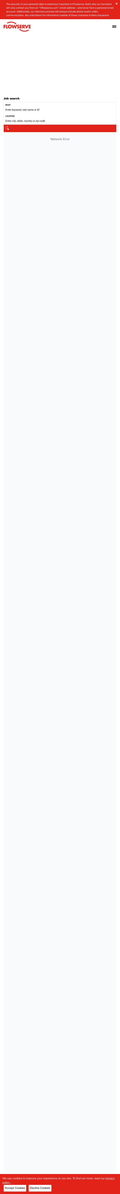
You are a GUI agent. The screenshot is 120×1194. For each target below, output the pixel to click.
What (8, 105)
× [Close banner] (116, 3)
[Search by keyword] (60, 110)
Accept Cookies (15, 1188)
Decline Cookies (40, 1188)
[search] (60, 128)
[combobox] (60, 107)
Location (10, 116)
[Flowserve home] (17, 27)
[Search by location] (60, 121)
